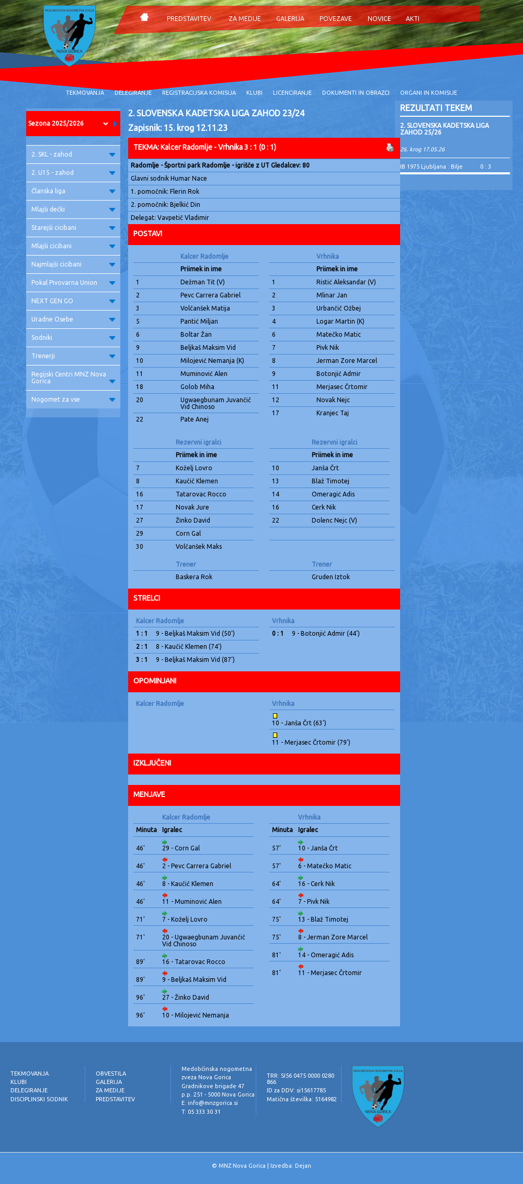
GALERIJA (290, 18)
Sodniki (73, 337)
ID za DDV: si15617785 (296, 1090)
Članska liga (73, 190)
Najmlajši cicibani (73, 264)
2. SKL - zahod (73, 154)
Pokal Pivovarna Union (73, 282)
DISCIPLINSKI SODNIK (39, 1099)
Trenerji (73, 355)
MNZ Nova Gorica (242, 1166)
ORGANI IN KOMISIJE (428, 93)
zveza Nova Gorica (206, 1077)
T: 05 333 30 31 (201, 1112)
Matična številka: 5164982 (302, 1099)
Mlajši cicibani (73, 245)
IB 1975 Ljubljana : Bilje (431, 166)
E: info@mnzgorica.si (209, 1103)
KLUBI (254, 93)
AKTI (412, 18)
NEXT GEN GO (73, 300)
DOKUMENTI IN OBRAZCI (356, 93)
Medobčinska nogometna (216, 1069)
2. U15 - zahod (73, 172)
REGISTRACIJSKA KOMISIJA (199, 93)
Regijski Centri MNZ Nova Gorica (73, 377)
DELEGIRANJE (133, 93)
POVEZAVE (336, 18)
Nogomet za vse (73, 399)
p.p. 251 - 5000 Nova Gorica (218, 1094)
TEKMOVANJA (85, 93)
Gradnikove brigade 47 (212, 1086)
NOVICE (379, 18)
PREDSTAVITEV (189, 18)
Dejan (303, 1166)
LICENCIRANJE (292, 93)
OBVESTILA (111, 1073)
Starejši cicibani (73, 227)
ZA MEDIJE (245, 18)
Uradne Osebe (73, 319)
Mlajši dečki (73, 209)
